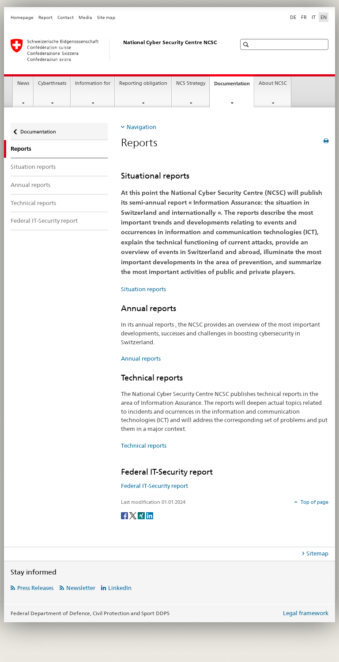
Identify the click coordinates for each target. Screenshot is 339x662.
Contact (65, 17)
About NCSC (273, 83)
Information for (92, 83)
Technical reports (33, 202)
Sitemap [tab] (317, 553)
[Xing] (142, 515)
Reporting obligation (143, 83)
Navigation (141, 126)
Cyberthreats (52, 83)
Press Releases (35, 587)
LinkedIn (120, 587)
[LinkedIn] (149, 515)
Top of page (313, 502)
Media (85, 17)
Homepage (22, 17)
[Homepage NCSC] (114, 50)
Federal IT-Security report (44, 220)
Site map (106, 17)
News (23, 83)
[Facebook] (125, 515)
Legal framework (305, 612)
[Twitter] (133, 515)
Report (45, 17)
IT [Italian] (314, 17)
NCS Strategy (190, 83)
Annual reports (30, 184)
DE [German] (293, 17)
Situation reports (33, 166)
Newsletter (80, 587)
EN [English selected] (323, 17)
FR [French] (304, 17)
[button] (246, 44)
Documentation (234, 86)
